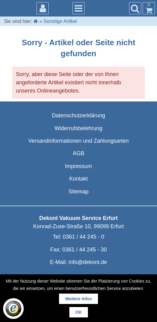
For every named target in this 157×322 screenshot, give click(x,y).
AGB (78, 153)
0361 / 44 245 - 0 (83, 237)
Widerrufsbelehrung (78, 128)
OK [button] (78, 312)
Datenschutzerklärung (78, 115)
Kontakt (78, 179)
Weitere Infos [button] (78, 298)
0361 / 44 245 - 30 (84, 250)
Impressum (78, 166)
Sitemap (78, 191)
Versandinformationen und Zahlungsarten (78, 141)
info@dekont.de (87, 262)
